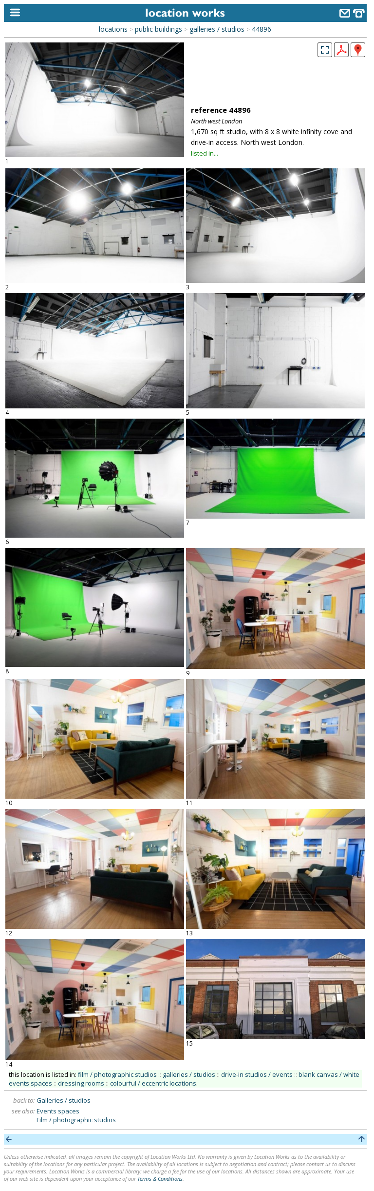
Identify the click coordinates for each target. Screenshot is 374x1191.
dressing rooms (81, 1083)
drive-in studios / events (257, 1074)
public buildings (158, 29)
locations (113, 29)
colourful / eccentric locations (153, 1083)
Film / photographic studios (76, 1119)
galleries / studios (216, 29)
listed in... (204, 153)
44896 (261, 29)
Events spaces (58, 1111)
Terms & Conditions (160, 1178)
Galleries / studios (64, 1100)
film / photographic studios (117, 1074)
